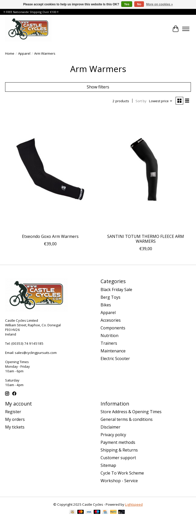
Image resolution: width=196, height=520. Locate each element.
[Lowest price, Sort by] (161, 101)
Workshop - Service (119, 480)
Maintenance (113, 351)
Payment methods (118, 442)
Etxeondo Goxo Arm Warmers (50, 236)
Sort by (141, 101)
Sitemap (108, 465)
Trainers (109, 343)
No (139, 4)
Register (13, 411)
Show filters (98, 87)
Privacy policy (113, 434)
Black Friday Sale (116, 289)
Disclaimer (110, 427)
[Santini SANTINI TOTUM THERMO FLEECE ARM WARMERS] (146, 171)
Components (113, 328)
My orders (15, 419)
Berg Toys (110, 297)
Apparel (24, 53)
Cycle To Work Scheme (122, 473)
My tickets (14, 427)
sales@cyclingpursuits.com (36, 352)
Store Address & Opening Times (131, 411)
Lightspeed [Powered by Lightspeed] (134, 504)
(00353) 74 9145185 (27, 343)
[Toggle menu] (186, 29)
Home (9, 53)
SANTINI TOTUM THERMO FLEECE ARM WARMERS (145, 239)
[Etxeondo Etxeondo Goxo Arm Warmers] (50, 171)
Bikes (106, 305)
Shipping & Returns (119, 450)
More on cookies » (159, 4)
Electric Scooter (115, 358)
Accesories (111, 320)
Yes (126, 4)
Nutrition (109, 335)
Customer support (118, 457)
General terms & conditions (127, 419)
